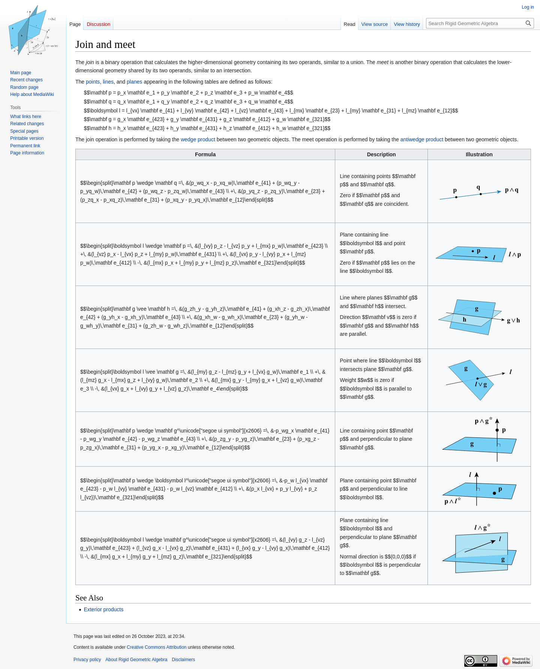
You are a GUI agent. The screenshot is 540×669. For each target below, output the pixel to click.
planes (134, 82)
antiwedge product (421, 139)
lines (108, 82)
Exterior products (103, 609)
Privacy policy (87, 659)
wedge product (198, 139)
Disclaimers (183, 659)
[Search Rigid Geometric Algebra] (480, 23)
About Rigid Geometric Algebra (136, 659)
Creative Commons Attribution (156, 647)
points (93, 82)
